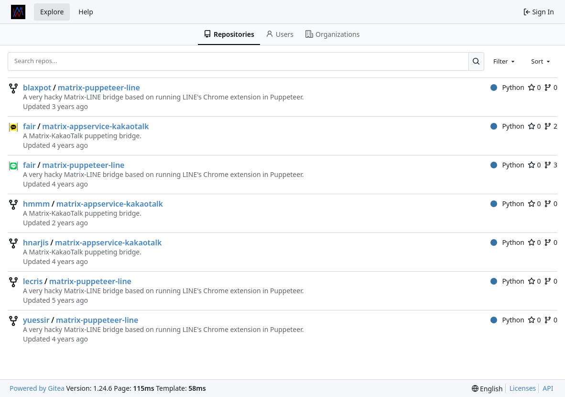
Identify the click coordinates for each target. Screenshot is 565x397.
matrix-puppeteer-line (99, 87)
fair (29, 126)
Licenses (523, 388)
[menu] (487, 388)
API (548, 388)
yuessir (36, 320)
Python (507, 87)
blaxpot (37, 87)
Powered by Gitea (37, 388)
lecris (33, 281)
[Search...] (476, 61)
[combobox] (505, 61)
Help (85, 11)
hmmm (36, 204)
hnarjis (36, 242)
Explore (52, 11)
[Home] (18, 12)
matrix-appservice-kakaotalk (95, 126)
